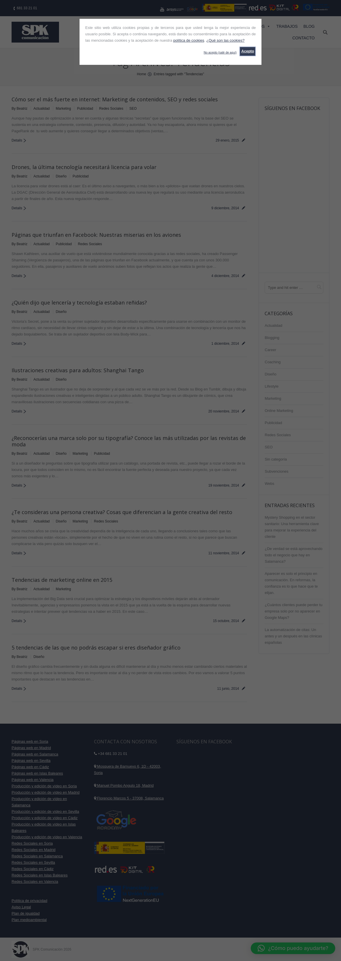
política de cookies (188, 40)
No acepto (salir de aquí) (220, 52)
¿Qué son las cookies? (225, 40)
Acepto (247, 51)
